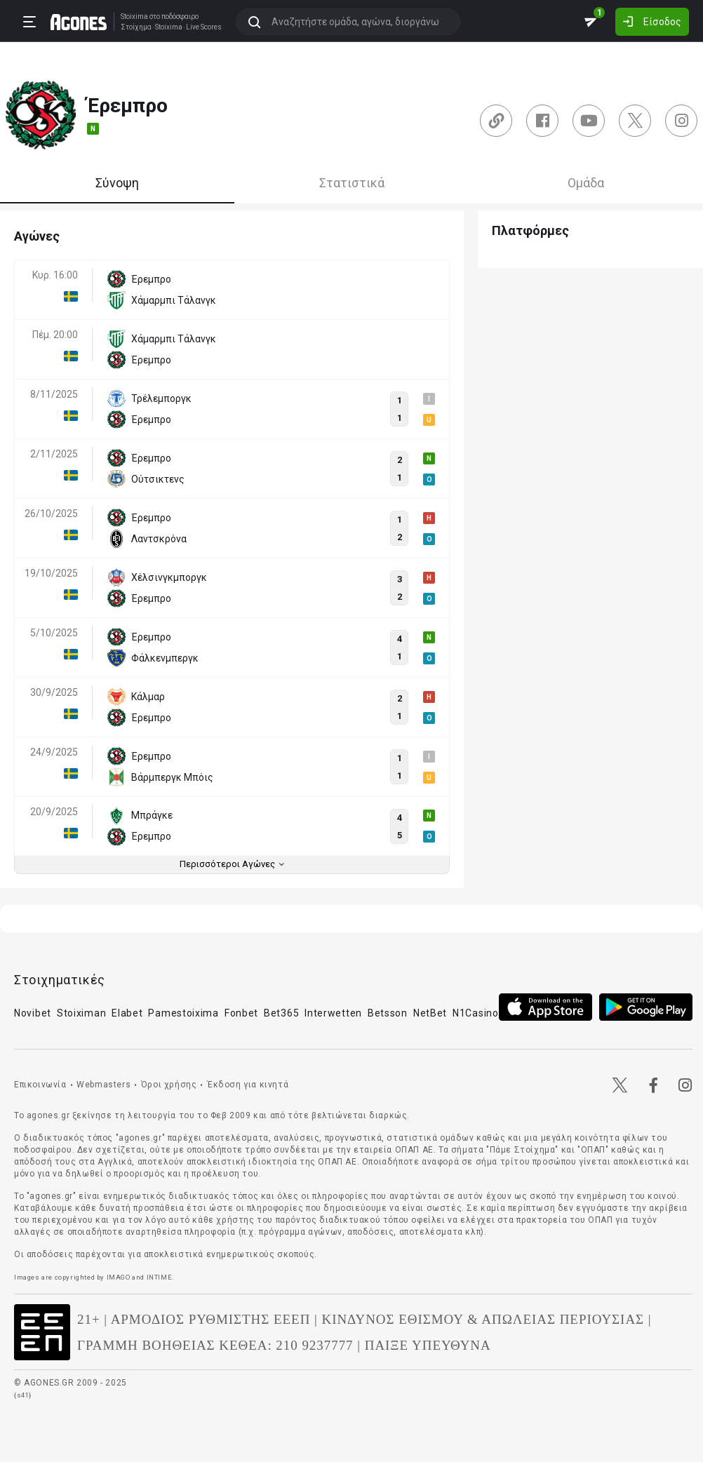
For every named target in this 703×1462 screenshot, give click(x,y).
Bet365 (281, 1013)
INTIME (160, 1277)
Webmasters (103, 1084)
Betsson (388, 1013)
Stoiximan (81, 1013)
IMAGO (118, 1277)
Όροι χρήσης (169, 1084)
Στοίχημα (136, 27)
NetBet (430, 1013)
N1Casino (476, 1013)
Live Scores (204, 27)
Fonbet (241, 1013)
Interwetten (333, 1013)
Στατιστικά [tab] (351, 182)
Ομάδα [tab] (586, 182)
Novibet (32, 1013)
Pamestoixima (183, 1013)
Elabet (127, 1013)
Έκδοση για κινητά (247, 1084)
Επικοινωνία (40, 1084)
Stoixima (134, 16)
